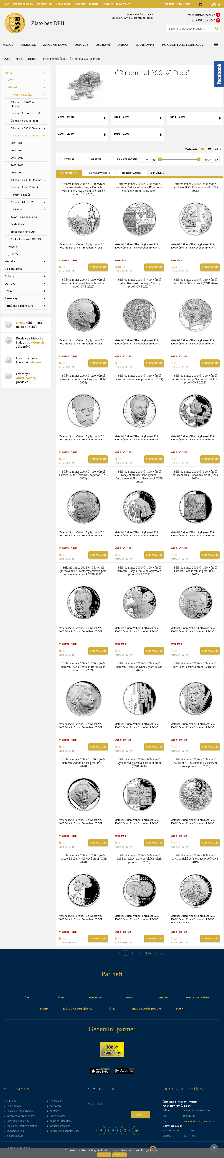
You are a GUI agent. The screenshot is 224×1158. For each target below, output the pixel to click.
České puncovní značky (19, 1111)
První (117, 953)
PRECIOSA (95, 997)
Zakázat (119, 1154)
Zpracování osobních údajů (65, 1131)
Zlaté (11, 80)
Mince (18, 58)
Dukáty (9, 276)
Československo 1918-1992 (26, 239)
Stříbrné (31, 58)
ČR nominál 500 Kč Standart (26, 128)
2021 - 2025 (17, 150)
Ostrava (10, 283)
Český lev (16, 209)
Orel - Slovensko (20, 224)
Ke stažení (55, 1106)
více (154, 1150)
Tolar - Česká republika (24, 217)
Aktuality (11, 1101)
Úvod (7, 58)
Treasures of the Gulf (23, 231)
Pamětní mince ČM (21, 194)
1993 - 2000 (17, 172)
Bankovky (11, 298)
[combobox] (218, 149)
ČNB (61, 997)
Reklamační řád (15, 1131)
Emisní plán (56, 1101)
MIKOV (163, 997)
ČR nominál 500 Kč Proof (24, 120)
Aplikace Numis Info (61, 1121)
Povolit (104, 1154)
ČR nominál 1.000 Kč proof (25, 113)
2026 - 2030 (17, 143)
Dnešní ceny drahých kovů (21, 1116)
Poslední (160, 953)
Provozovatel (57, 1116)
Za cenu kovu (14, 269)
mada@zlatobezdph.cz (201, 15)
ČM (27, 997)
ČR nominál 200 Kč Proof (24, 135)
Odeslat (140, 1114)
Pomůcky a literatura (19, 305)
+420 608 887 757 (201, 20)
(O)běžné (13, 254)
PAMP (44, 1008)
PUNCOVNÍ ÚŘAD (197, 997)
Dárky (8, 291)
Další (148, 953)
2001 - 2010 (17, 165)
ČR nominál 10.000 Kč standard (22, 104)
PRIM (129, 997)
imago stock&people (146, 1008)
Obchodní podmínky (17, 1121)
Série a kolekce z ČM (22, 202)
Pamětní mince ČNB (53, 58)
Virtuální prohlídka (60, 1126)
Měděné (13, 246)
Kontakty (55, 1111)
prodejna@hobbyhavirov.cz (198, 1121)
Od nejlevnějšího (99, 173)
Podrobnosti (98, 267)
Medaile (10, 261)
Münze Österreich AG (78, 1008)
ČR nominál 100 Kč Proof (24, 187)
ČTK (112, 1008)
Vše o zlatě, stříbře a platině (21, 1126)
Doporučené (69, 173)
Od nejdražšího (132, 173)
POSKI (180, 1008)
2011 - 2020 (17, 157)
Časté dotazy (13, 1106)
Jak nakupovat (14, 1136)
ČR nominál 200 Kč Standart (26, 180)
